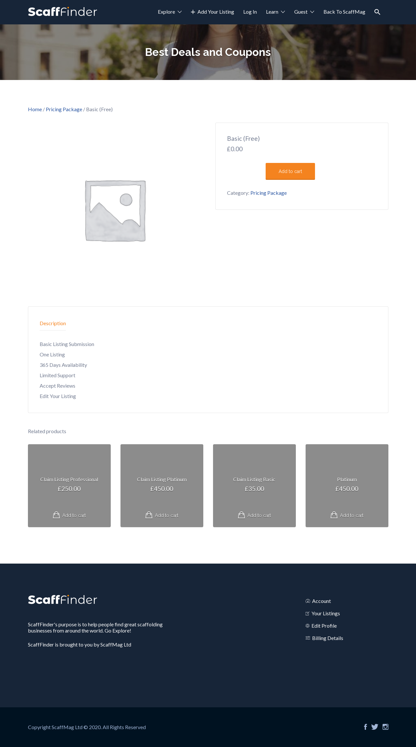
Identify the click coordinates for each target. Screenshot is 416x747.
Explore (166, 11)
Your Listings (325, 613)
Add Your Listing (215, 11)
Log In (250, 11)
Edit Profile (324, 625)
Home (35, 109)
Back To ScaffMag (344, 11)
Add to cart (290, 171)
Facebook (365, 727)
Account (321, 601)
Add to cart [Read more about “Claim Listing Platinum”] (166, 515)
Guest (301, 11)
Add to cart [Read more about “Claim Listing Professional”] (74, 515)
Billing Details (327, 638)
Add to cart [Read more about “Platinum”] (351, 515)
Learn (272, 11)
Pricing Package (64, 109)
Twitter (374, 727)
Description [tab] (53, 323)
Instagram (385, 727)
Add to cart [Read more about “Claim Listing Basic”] (259, 515)
